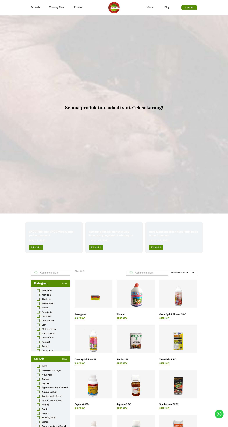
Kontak (189, 7)
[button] (182, 272)
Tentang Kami (57, 7)
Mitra (149, 7)
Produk (78, 7)
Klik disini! (36, 247)
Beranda (35, 7)
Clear (64, 283)
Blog (167, 7)
